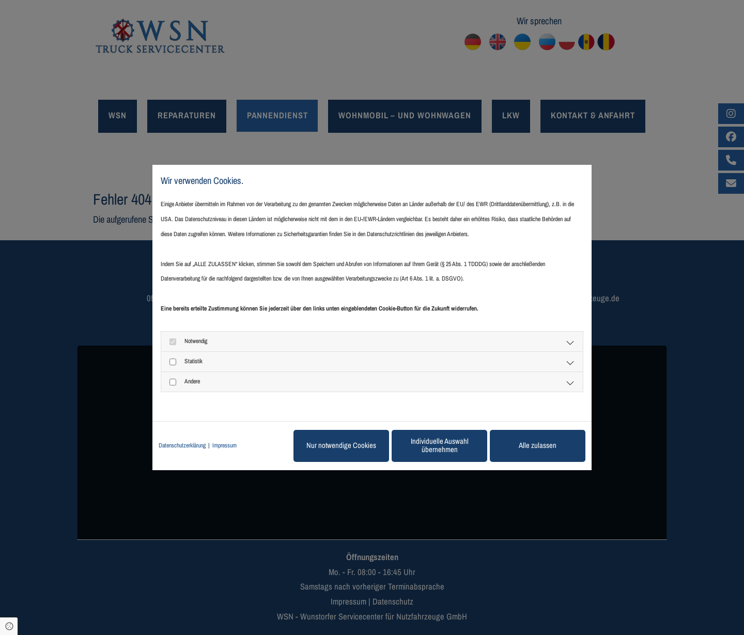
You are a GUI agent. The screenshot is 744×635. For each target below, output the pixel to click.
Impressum (224, 445)
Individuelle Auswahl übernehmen (440, 445)
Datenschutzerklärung (182, 445)
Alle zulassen (537, 445)
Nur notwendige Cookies (341, 445)
